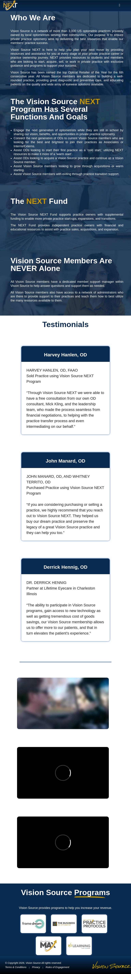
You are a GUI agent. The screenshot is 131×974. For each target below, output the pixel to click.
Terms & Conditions (15, 967)
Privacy (36, 967)
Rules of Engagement (57, 967)
